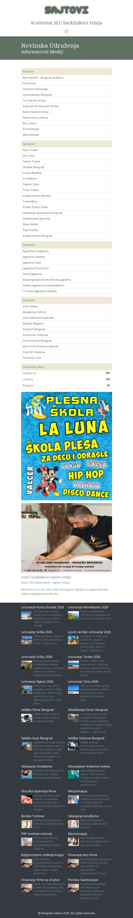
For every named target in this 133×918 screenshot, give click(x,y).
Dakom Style (31, 184)
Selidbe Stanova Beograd (86, 738)
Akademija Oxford (34, 312)
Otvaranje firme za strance (40, 880)
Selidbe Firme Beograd (37, 710)
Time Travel (30, 190)
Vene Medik (30, 224)
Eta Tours (29, 156)
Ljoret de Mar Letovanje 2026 (89, 632)
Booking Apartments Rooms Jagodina (47, 280)
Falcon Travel (31, 161)
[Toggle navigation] (66, 31)
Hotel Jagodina (32, 274)
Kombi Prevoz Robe (35, 207)
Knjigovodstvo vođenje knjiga (42, 855)
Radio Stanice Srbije (36, 112)
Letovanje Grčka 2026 (36, 632)
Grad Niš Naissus (34, 352)
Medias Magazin (33, 323)
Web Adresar (31, 135)
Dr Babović (30, 178)
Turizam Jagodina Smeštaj (40, 291)
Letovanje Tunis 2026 (83, 681)
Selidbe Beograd (33, 167)
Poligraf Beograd (34, 329)
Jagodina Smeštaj (34, 257)
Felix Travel (30, 150)
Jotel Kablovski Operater (39, 318)
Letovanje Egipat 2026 (37, 681)
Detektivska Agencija (36, 218)
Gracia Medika (32, 173)
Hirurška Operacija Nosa (38, 791)
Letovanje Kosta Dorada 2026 (42, 607)
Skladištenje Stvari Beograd (88, 710)
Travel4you (30, 201)
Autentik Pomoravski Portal (41, 106)
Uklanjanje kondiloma (83, 816)
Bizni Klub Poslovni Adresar (41, 346)
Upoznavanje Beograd (37, 95)
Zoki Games (30, 306)
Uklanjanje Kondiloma (36, 766)
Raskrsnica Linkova (35, 117)
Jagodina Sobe (32, 262)
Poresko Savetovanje (83, 880)
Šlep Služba (30, 230)
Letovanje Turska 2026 (84, 657)
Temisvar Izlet (32, 358)
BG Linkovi (30, 123)
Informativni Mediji (42, 52)
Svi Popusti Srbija (34, 100)
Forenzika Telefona (35, 335)
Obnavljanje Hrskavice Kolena (89, 766)
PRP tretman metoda (36, 834)
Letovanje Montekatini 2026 (88, 607)
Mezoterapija (77, 791)
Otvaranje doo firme (82, 855)
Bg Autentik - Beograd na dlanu (43, 77)
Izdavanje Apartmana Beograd (42, 213)
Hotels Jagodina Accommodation (43, 285)
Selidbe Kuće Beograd (37, 738)
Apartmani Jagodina (35, 251)
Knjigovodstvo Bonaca (37, 196)
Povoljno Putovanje (35, 89)
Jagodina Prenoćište (36, 268)
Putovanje (29, 83)
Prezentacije (31, 129)
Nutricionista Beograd (37, 341)
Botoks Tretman (33, 816)
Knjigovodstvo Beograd (37, 236)
